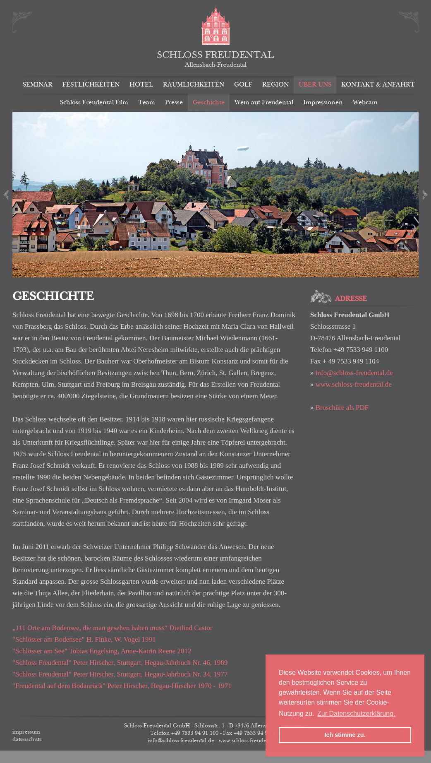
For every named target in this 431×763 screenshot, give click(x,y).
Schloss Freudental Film (94, 102)
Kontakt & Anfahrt (378, 85)
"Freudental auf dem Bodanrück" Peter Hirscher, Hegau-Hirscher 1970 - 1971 (122, 686)
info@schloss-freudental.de (354, 373)
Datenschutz (27, 739)
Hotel (141, 85)
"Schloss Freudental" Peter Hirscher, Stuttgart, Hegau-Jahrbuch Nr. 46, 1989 (119, 663)
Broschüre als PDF (342, 408)
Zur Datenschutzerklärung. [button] (356, 713)
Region (275, 85)
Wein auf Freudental (264, 102)
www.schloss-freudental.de (354, 384)
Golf (243, 85)
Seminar (38, 85)
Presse (174, 102)
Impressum (26, 731)
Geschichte (209, 102)
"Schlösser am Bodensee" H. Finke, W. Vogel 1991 (84, 639)
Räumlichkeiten (193, 85)
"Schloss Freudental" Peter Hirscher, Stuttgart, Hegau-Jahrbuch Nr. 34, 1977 (119, 674)
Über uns (315, 85)
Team (146, 102)
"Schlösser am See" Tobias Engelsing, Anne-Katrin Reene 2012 (102, 651)
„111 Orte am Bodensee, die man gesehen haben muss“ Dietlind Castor (115, 628)
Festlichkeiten (91, 85)
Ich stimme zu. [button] (344, 735)
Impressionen (323, 102)
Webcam (365, 102)
